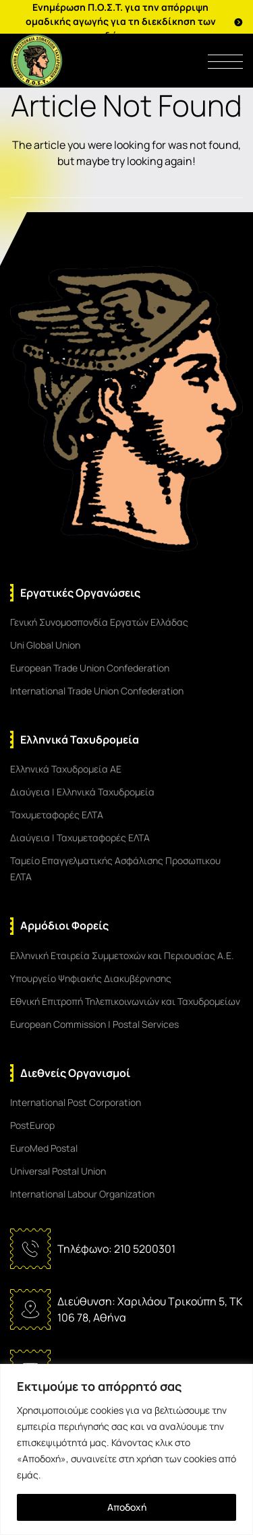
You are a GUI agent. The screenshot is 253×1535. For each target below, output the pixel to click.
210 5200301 (144, 1248)
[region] (126, 1449)
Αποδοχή (126, 1507)
